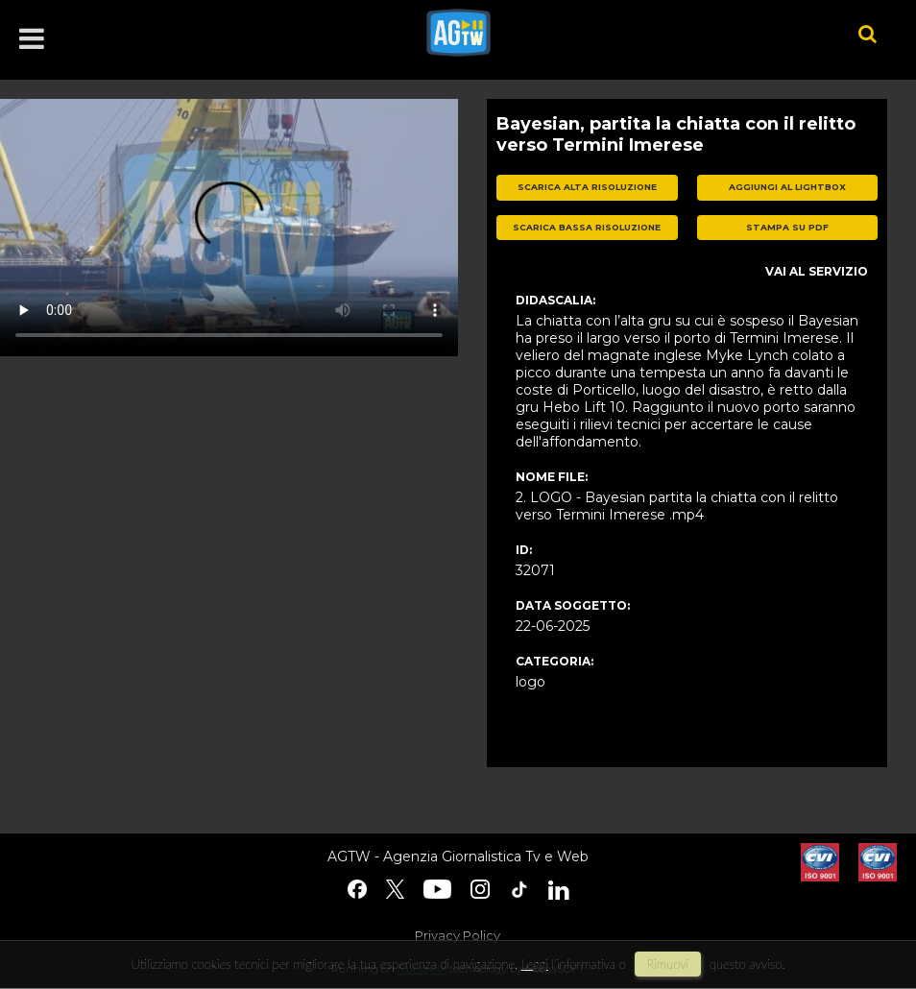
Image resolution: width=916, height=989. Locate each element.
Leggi (534, 964)
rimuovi (668, 964)
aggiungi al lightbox (787, 186)
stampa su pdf (787, 227)
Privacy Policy (457, 935)
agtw (614, 33)
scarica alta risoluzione (587, 186)
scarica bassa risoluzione (587, 227)
